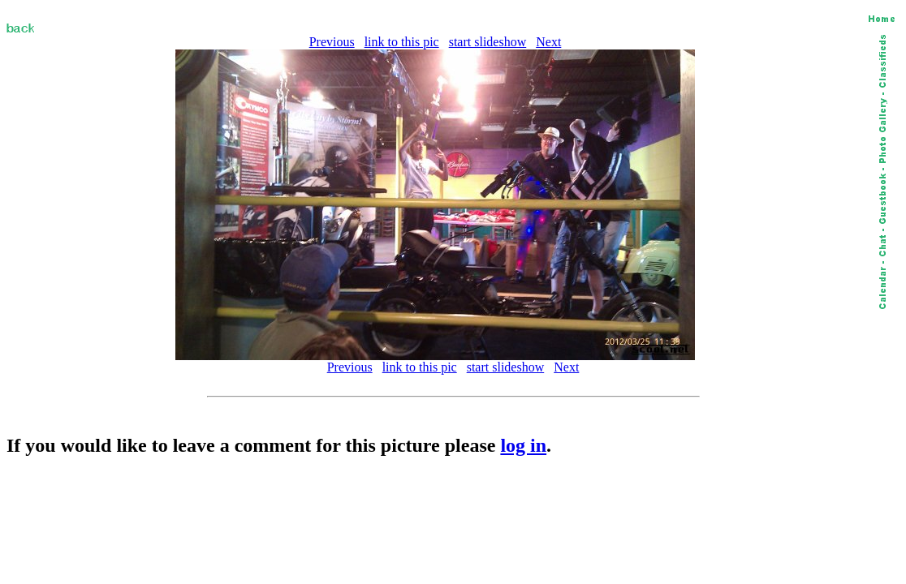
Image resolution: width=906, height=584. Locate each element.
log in (523, 445)
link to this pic (402, 42)
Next (548, 42)
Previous (332, 42)
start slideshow (488, 42)
